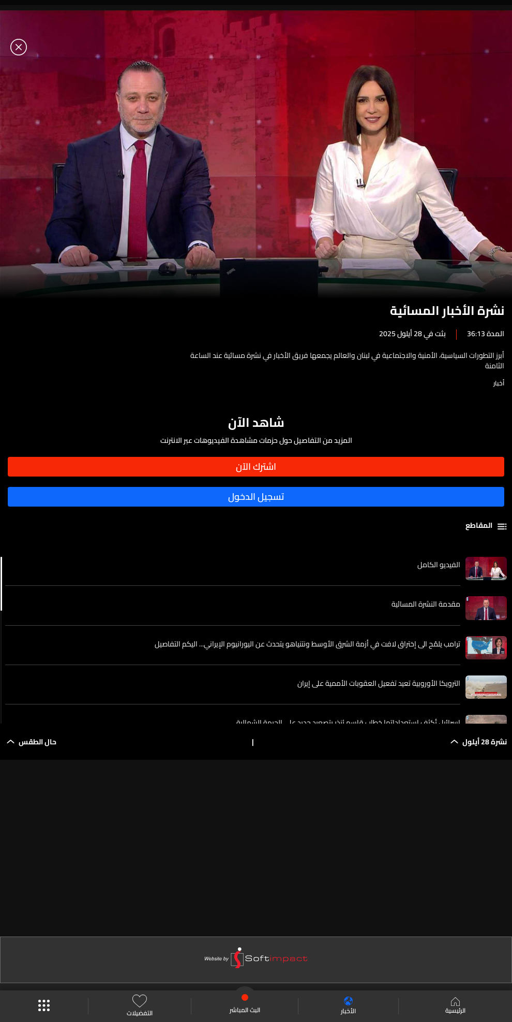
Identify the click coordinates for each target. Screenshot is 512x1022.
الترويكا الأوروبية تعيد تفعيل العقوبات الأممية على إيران (378, 683)
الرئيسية (455, 1006)
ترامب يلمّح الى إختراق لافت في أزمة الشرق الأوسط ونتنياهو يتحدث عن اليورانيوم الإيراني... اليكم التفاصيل (307, 644)
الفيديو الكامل (438, 564)
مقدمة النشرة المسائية (425, 604)
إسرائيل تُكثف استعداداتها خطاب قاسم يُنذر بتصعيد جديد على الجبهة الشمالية (348, 722)
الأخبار (348, 1006)
